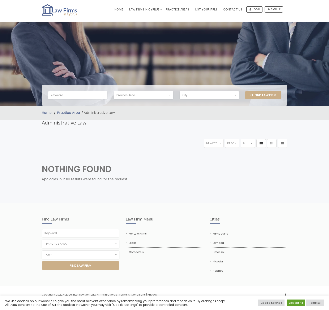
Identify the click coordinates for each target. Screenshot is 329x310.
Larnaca (218, 243)
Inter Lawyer (81, 295)
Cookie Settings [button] (271, 303)
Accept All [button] (296, 303)
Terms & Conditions (132, 295)
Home (119, 9)
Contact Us (232, 9)
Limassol (219, 252)
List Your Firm (206, 9)
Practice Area (68, 112)
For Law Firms (138, 234)
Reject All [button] (315, 303)
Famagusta (220, 234)
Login (254, 9)
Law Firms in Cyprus (144, 9)
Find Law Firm (263, 95)
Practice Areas (177, 9)
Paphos (218, 271)
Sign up (274, 9)
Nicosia (218, 261)
